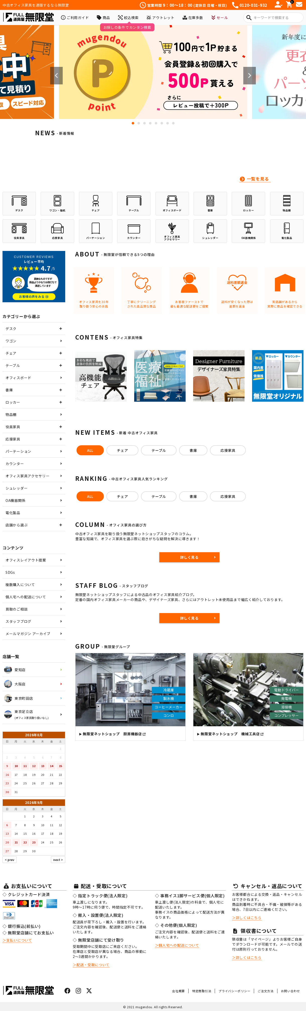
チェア (11, 353)
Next (249, 75)
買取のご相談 (17, 609)
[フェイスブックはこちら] (67, 991)
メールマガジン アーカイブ (28, 633)
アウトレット (160, 17)
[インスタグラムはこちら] (78, 991)
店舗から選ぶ (17, 524)
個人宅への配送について (26, 596)
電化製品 (13, 512)
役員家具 (13, 426)
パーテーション (18, 451)
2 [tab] (138, 123)
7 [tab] (167, 123)
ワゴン (11, 340)
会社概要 (178, 991)
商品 (103, 17)
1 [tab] (133, 123)
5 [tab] (156, 123)
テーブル (13, 365)
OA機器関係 (15, 500)
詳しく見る (189, 557)
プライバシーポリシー (234, 991)
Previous (56, 75)
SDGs (10, 572)
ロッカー (13, 402)
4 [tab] (150, 123)
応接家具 (13, 439)
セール (219, 17)
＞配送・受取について (91, 964)
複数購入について (20, 584)
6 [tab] (162, 123)
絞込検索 (128, 17)
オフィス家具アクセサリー (27, 475)
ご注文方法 (266, 991)
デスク (11, 328)
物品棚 (11, 414)
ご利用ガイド (75, 17)
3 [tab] (144, 123)
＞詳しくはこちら (247, 917)
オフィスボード (18, 377)
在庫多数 (193, 17)
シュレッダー (17, 488)
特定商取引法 (201, 991)
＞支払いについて (17, 940)
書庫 (9, 389)
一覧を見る (258, 179)
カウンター (15, 463)
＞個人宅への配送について (177, 945)
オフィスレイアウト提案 (26, 559)
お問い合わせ (290, 991)
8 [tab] (173, 123)
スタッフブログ (18, 621)
